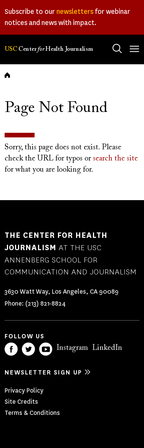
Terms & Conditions (32, 413)
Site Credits (21, 402)
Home (7, 75)
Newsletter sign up (43, 372)
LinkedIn (107, 348)
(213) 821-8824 (45, 303)
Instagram (72, 348)
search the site (115, 158)
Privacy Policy (24, 390)
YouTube (45, 349)
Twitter (28, 349)
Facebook (11, 349)
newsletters (74, 11)
